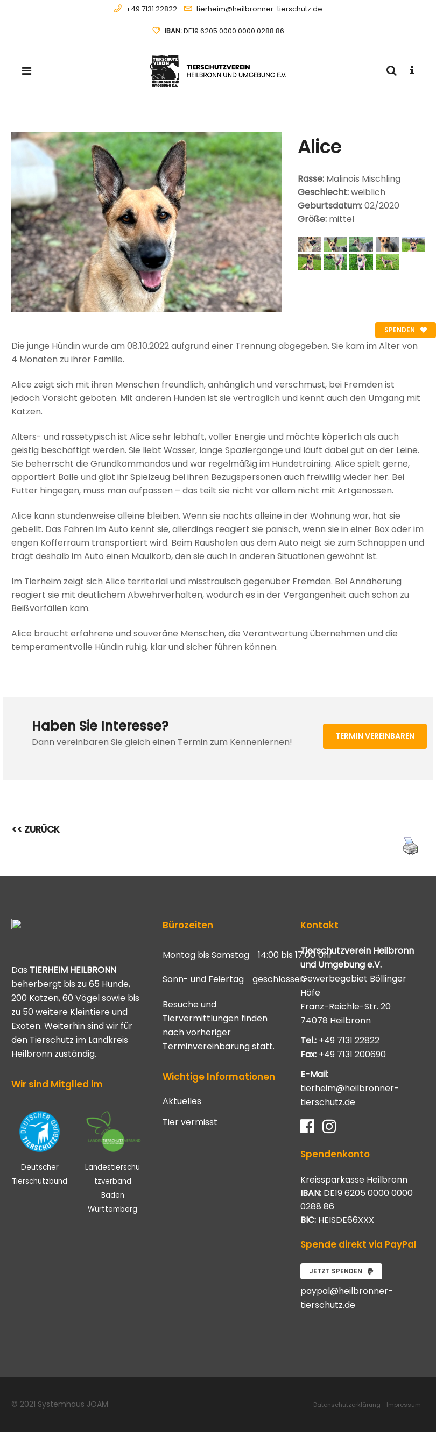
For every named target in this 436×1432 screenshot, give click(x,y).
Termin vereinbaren (374, 736)
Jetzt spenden (341, 1271)
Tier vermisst (190, 1122)
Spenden (405, 329)
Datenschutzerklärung (347, 1404)
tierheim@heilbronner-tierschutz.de (259, 9)
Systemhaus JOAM (73, 1404)
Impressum (403, 1404)
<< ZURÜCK (35, 829)
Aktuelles (182, 1101)
